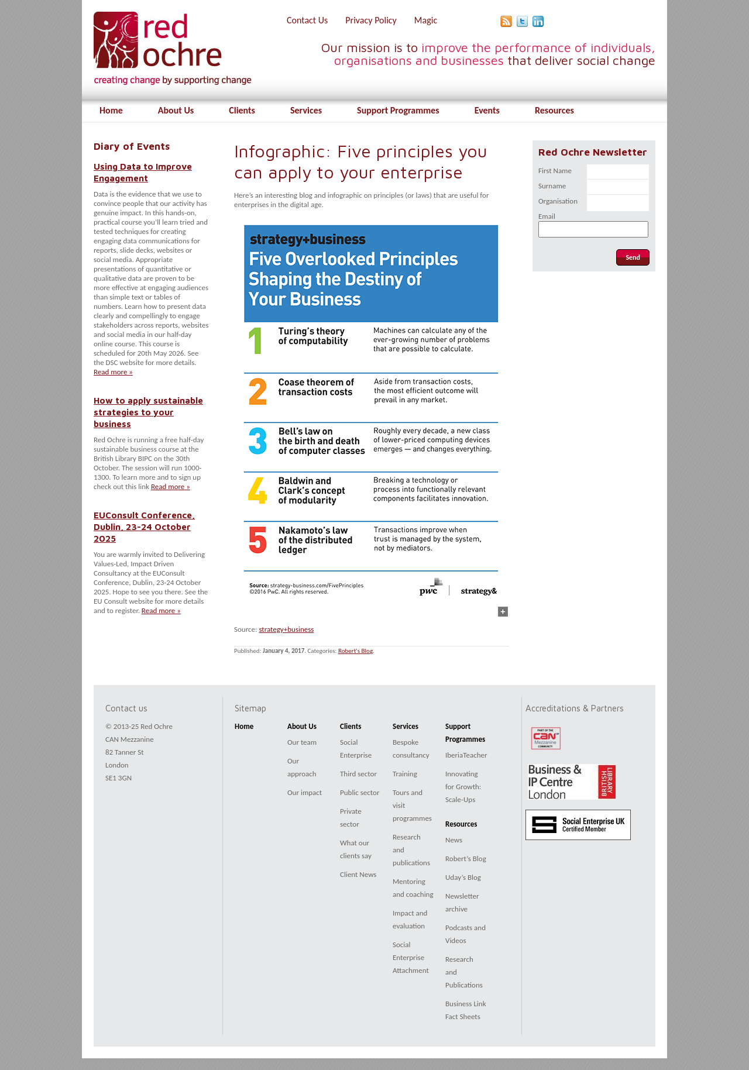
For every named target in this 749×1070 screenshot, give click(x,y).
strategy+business (286, 629)
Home (111, 110)
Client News (358, 874)
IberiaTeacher (466, 755)
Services (306, 110)
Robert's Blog (355, 651)
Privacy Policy (371, 20)
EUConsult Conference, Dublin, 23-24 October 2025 (144, 526)
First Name (555, 170)
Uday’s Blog (463, 877)
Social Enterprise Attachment (411, 957)
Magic (425, 20)
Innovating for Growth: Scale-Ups (463, 786)
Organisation (558, 201)
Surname (552, 185)
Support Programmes (398, 110)
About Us (176, 110)
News (453, 839)
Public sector (359, 792)
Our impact (304, 792)
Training (405, 773)
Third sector (358, 773)
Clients (242, 110)
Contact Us (307, 20)
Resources (554, 110)
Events (487, 110)
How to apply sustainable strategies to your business (148, 412)
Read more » (113, 371)
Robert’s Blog (465, 858)
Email (546, 216)
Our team (302, 742)
